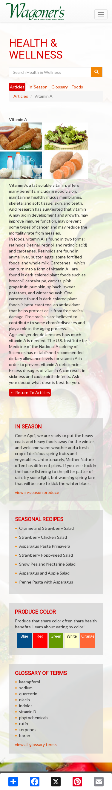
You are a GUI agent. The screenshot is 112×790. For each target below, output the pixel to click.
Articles (20, 96)
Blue (24, 636)
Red (40, 636)
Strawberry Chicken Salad (43, 537)
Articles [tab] (17, 86)
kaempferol (29, 681)
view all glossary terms (36, 744)
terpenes (27, 729)
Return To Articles (30, 392)
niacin (24, 699)
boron (24, 735)
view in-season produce (37, 492)
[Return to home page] (56, 11)
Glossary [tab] (59, 86)
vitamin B (27, 711)
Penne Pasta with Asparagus (46, 581)
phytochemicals (33, 717)
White (72, 636)
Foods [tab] (77, 86)
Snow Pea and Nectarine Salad (47, 564)
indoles (26, 705)
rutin (23, 723)
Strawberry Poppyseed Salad (46, 555)
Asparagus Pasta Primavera (44, 546)
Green (55, 636)
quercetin (28, 693)
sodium (26, 687)
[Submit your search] (96, 72)
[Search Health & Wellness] (50, 72)
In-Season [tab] (37, 86)
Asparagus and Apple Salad (44, 572)
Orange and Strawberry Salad (46, 528)
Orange (87, 636)
